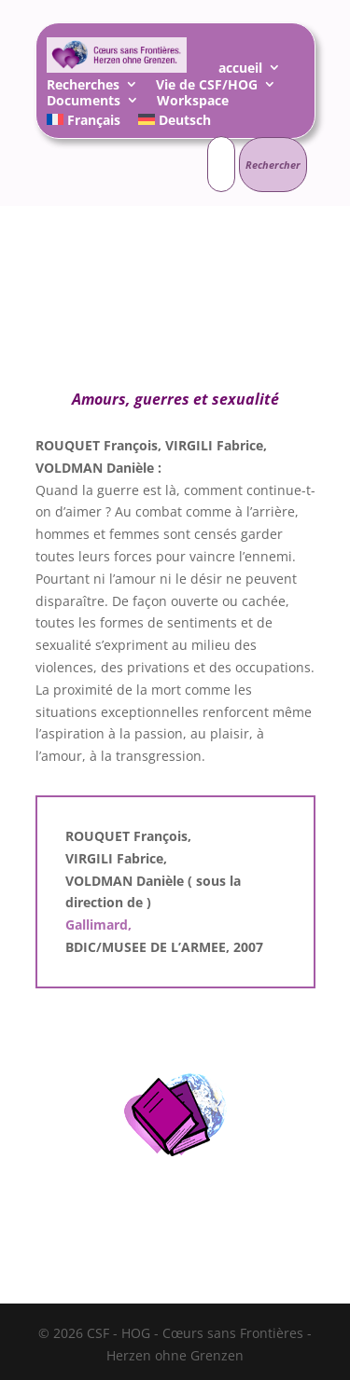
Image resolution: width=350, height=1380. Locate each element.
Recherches (83, 87)
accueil (240, 70)
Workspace (193, 103)
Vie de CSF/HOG (207, 87)
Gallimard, (98, 924)
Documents (83, 103)
